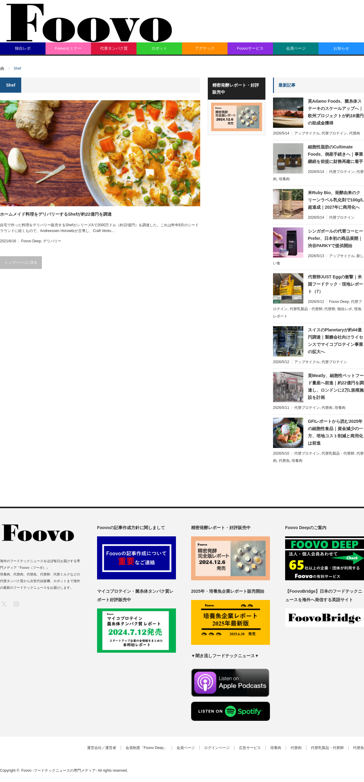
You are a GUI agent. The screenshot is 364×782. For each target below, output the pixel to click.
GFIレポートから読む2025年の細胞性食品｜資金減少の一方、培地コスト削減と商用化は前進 (335, 432)
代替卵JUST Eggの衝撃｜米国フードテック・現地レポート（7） (335, 284)
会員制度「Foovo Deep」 (146, 748)
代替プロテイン (334, 133)
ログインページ (217, 748)
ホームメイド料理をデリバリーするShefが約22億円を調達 (56, 214)
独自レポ (23, 48)
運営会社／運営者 (101, 748)
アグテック (205, 48)
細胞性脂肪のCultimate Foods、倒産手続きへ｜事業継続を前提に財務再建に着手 (335, 154)
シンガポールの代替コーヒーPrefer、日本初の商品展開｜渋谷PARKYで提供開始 (335, 238)
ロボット (159, 48)
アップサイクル (307, 133)
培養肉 (284, 179)
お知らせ (341, 48)
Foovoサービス (250, 48)
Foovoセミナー (68, 48)
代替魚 (284, 461)
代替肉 (354, 133)
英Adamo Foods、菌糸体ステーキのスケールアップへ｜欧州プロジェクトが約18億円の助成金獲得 (336, 112)
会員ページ (296, 48)
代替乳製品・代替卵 (306, 309)
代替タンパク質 (114, 48)
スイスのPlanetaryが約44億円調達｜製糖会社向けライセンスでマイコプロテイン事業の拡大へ (335, 340)
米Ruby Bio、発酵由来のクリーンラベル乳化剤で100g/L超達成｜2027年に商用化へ (336, 200)
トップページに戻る (21, 262)
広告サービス (250, 748)
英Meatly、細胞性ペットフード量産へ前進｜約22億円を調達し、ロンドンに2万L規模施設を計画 (336, 386)
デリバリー (52, 241)
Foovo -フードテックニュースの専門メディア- (59, 770)
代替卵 (329, 309)
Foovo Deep (31, 241)
